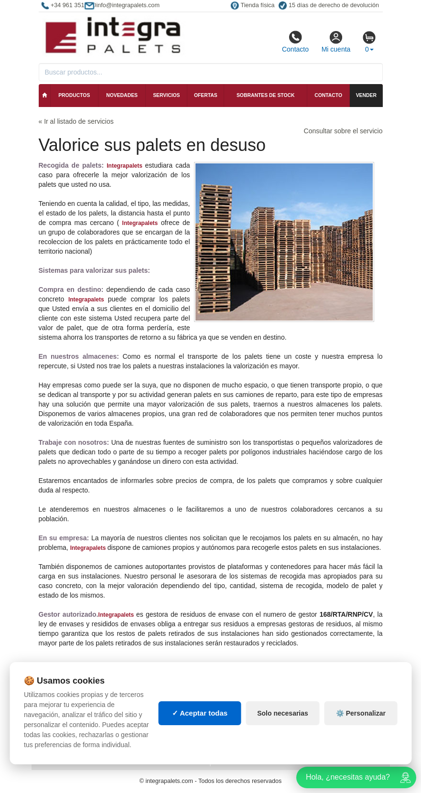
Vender (366, 95)
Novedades (122, 95)
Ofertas (205, 95)
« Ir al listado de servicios (76, 121)
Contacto (295, 41)
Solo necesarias (282, 713)
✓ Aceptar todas (200, 713)
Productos (74, 95)
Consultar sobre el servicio (343, 131)
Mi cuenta (336, 41)
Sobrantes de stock (266, 95)
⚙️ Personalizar (361, 713)
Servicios (166, 95)
